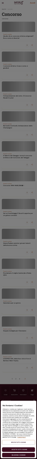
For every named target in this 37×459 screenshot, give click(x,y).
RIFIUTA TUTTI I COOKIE (18, 442)
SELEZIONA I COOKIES (18, 455)
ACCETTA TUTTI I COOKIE (19, 449)
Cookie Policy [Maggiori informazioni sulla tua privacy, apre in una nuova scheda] (21, 437)
